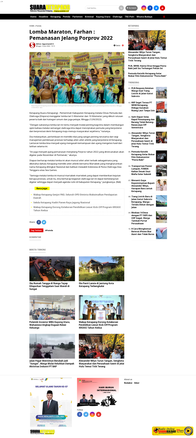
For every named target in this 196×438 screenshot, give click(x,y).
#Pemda (49, 230)
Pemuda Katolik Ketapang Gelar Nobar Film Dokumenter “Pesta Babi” (147, 74)
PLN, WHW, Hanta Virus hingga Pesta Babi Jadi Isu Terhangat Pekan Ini (147, 67)
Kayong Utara (103, 16)
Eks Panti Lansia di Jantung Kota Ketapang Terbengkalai (96, 285)
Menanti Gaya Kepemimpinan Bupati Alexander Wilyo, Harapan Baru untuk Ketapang (143, 185)
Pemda (66, 16)
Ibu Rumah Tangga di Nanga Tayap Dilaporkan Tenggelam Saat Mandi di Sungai (49, 286)
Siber (136, 383)
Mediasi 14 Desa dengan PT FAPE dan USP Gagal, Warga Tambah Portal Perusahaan (141, 218)
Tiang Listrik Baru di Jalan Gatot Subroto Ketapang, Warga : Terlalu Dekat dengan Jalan (142, 202)
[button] (164, 15)
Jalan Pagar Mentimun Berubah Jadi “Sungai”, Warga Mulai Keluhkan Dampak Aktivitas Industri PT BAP (51, 363)
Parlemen (77, 16)
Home (33, 16)
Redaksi (128, 383)
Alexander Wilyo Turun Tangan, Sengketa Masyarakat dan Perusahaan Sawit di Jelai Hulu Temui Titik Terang (101, 363)
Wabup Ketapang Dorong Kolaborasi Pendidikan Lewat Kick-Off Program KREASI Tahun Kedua (98, 325)
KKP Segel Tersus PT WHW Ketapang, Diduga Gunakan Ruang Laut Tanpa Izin (143, 106)
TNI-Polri (129, 16)
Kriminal (89, 16)
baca (117, 45)
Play (188, 430)
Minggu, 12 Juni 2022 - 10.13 (45, 46)
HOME (31, 26)
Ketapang (55, 16)
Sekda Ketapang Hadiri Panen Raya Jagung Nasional (61, 202)
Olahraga (117, 16)
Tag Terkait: (36, 230)
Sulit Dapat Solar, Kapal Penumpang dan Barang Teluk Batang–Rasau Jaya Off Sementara (143, 122)
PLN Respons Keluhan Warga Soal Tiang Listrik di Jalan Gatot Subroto (142, 92)
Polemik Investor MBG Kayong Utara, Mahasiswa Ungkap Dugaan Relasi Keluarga (49, 325)
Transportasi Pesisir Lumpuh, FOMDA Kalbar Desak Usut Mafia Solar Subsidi (141, 170)
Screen (131, 7)
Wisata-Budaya (144, 16)
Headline (43, 16)
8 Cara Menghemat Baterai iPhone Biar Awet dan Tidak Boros (142, 231)
